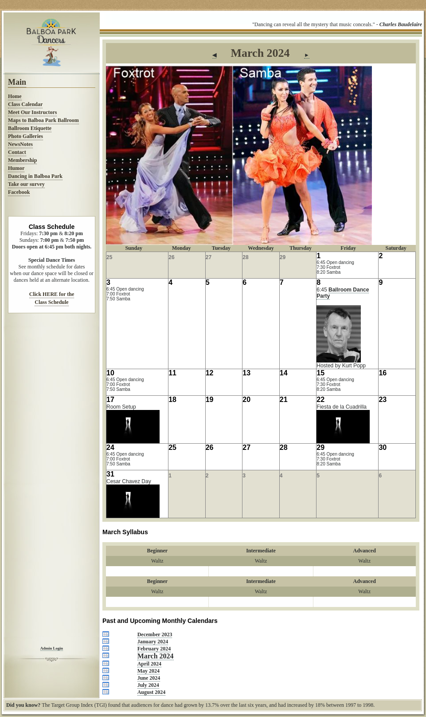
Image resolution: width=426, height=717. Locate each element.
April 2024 (149, 664)
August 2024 (151, 692)
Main (17, 82)
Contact (17, 152)
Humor (16, 168)
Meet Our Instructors (32, 112)
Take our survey (26, 184)
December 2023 (154, 634)
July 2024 (148, 685)
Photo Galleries (25, 136)
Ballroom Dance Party (343, 293)
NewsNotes (20, 144)
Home (15, 96)
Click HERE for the (51, 294)
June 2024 (148, 678)
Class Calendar (25, 104)
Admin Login (51, 648)
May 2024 (148, 671)
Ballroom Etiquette (29, 128)
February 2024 (154, 649)
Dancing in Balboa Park (35, 176)
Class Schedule (51, 302)
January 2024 (152, 641)
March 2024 (155, 656)
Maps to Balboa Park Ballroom (43, 120)
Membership (22, 160)
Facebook (19, 192)
